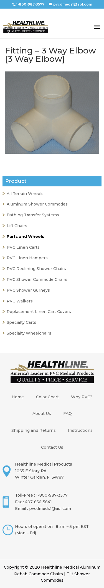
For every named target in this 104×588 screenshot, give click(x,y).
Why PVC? (81, 396)
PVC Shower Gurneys (28, 290)
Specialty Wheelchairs (29, 333)
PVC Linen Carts (23, 247)
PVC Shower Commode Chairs (37, 279)
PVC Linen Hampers (27, 257)
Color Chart (47, 396)
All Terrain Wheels (25, 193)
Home (18, 396)
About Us (41, 413)
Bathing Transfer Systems (33, 214)
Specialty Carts (21, 322)
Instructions (80, 430)
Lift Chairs (17, 225)
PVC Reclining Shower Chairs (36, 268)
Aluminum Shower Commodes (37, 204)
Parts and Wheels (25, 236)
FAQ (67, 413)
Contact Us (52, 447)
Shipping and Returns (33, 430)
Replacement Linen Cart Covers (39, 311)
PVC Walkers (20, 301)
